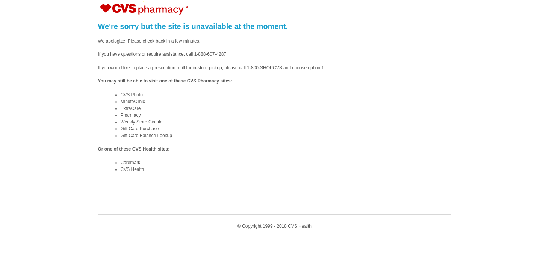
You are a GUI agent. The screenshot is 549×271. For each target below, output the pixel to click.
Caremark (131, 162)
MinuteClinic (133, 101)
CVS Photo (132, 94)
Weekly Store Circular (142, 122)
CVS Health (132, 169)
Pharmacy (131, 115)
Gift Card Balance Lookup (146, 135)
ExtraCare (131, 108)
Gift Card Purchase (140, 128)
